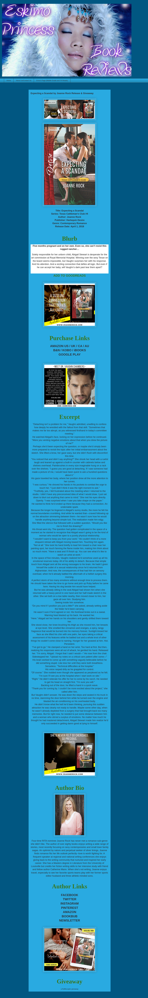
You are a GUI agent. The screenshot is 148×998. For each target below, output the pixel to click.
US (66, 346)
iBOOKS (80, 350)
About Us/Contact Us (23, 80)
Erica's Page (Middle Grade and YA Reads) (52, 80)
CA (80, 346)
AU (87, 346)
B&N (56, 350)
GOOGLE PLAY (70, 354)
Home (9, 80)
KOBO (66, 350)
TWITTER (69, 899)
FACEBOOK (69, 895)
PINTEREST (69, 907)
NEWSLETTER (69, 920)
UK (73, 346)
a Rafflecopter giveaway (69, 989)
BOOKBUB (69, 916)
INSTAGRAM (69, 903)
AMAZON (69, 912)
